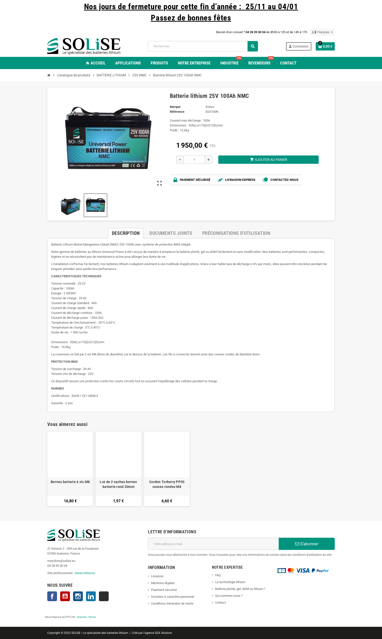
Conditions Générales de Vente (172, 603)
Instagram (78, 596)
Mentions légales (163, 583)
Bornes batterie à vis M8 (70, 482)
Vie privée (81, 616)
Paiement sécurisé (164, 590)
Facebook (52, 596)
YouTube (65, 596)
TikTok (104, 596)
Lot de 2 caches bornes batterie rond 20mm (118, 484)
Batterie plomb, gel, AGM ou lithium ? (240, 589)
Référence (177, 111)
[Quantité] (194, 160)
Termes (92, 616)
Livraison (157, 576)
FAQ (218, 575)
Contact (220, 602)
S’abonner (306, 543)
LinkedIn (91, 596)
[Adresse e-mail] (213, 544)
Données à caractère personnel (172, 596)
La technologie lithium (230, 582)
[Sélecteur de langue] (322, 32)
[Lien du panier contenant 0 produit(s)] (325, 46)
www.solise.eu (85, 573)
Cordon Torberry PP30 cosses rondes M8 (167, 484)
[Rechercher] (203, 46)
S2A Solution (163, 633)
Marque (175, 107)
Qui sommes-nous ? (229, 596)
